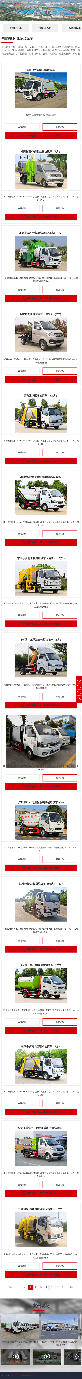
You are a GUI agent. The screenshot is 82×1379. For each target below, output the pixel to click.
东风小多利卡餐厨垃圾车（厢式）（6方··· (41, 558)
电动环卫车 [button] (16, 28)
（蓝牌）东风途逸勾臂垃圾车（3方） (41, 639)
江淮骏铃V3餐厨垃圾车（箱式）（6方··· (41, 1209)
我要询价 (60, 127)
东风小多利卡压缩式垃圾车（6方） (41, 1046)
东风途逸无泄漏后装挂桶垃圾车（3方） (41, 477)
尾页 (71, 1287)
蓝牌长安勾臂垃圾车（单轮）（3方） (41, 314)
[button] (79, 3)
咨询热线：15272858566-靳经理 (43, 135)
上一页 (21, 1287)
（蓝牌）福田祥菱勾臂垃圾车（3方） (41, 965)
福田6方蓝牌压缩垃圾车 (41, 70)
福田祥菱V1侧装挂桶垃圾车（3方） (41, 151)
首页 (11, 1287)
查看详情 (22, 127)
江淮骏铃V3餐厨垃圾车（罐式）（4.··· (41, 883)
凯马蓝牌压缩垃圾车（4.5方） (41, 395)
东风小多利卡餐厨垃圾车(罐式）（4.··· (41, 232)
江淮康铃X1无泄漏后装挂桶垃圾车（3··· (41, 802)
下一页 (60, 1287)
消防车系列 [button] (45, 28)
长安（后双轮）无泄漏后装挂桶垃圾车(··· (40, 1127)
